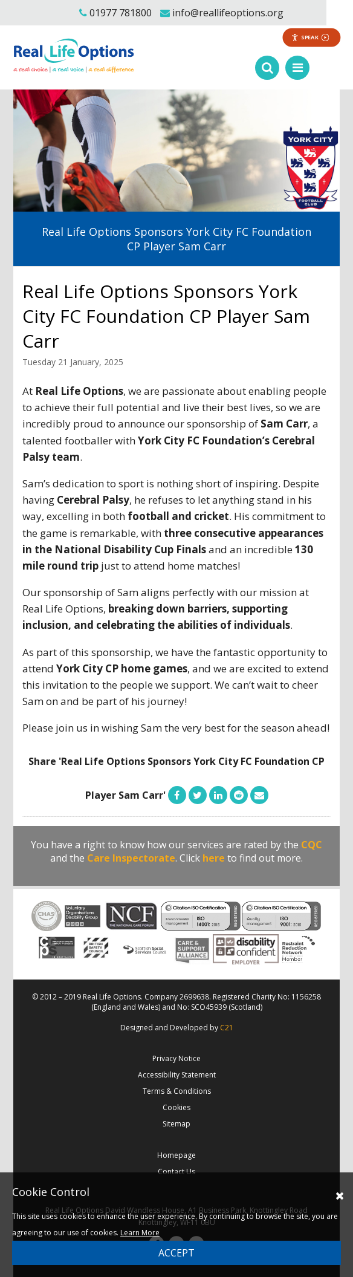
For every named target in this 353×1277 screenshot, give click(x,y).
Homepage (176, 1155)
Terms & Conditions (177, 1091)
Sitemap (176, 1124)
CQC (311, 844)
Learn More (140, 1232)
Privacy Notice (176, 1058)
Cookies (176, 1107)
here (213, 858)
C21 (226, 1027)
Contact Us (176, 1171)
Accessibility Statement (177, 1075)
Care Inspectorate (131, 858)
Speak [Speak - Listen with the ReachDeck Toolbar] (310, 37)
